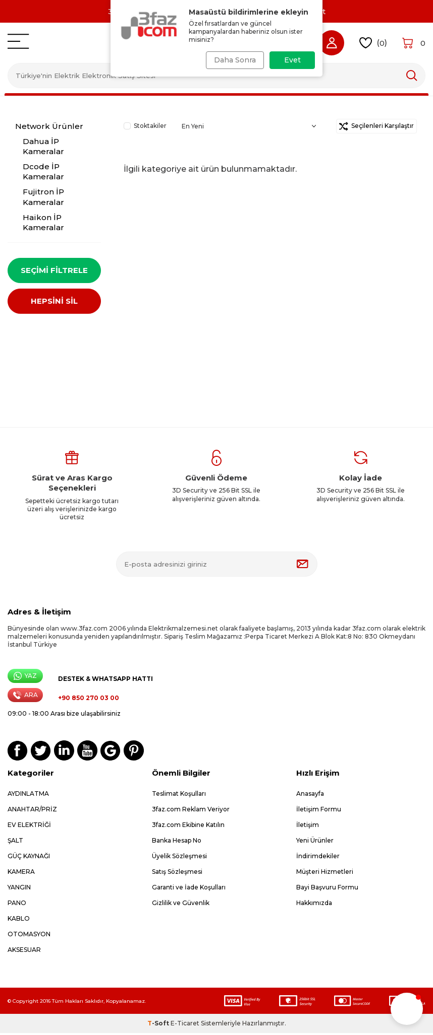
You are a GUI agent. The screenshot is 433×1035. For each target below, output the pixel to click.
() (373, 43)
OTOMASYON (29, 936)
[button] (407, 1009)
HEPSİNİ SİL (54, 303)
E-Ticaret (185, 1025)
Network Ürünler (49, 126)
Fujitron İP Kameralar (43, 196)
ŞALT (15, 842)
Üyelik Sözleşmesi (179, 858)
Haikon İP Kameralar (43, 222)
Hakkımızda (314, 905)
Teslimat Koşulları (179, 795)
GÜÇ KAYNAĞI (29, 858)
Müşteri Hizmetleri (324, 873)
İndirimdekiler (318, 858)
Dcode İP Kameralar (43, 171)
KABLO (19, 920)
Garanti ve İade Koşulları (189, 889)
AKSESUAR (24, 951)
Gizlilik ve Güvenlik (180, 905)
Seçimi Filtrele (54, 270)
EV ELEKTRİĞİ (29, 827)
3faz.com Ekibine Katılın (188, 827)
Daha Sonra (233, 59)
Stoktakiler (145, 125)
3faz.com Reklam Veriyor (191, 811)
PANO (17, 905)
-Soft (159, 1025)
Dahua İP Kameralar (43, 146)
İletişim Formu (318, 811)
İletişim (307, 827)
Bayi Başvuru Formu (327, 889)
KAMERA (21, 873)
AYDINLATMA (28, 795)
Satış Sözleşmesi (177, 873)
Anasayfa (310, 795)
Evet (292, 59)
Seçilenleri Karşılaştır (376, 126)
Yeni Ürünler (315, 842)
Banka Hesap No (176, 842)
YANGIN (19, 889)
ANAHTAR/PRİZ (32, 811)
